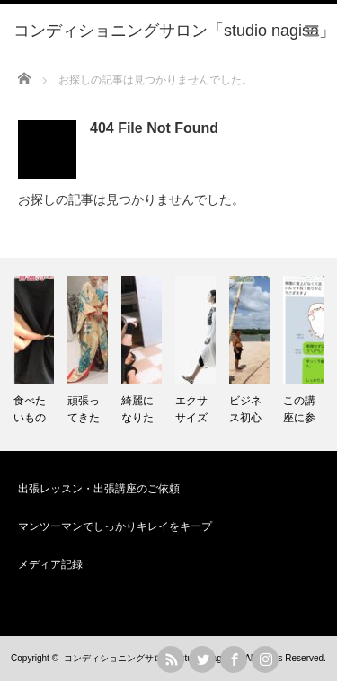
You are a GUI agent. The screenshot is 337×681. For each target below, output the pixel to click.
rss (170, 659)
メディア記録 (50, 564)
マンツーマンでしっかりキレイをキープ (115, 526)
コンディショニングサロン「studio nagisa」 (153, 658)
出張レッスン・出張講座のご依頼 (99, 488)
